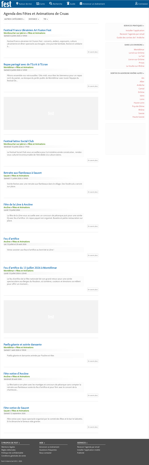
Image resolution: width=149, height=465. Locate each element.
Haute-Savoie (138, 117)
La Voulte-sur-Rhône (135, 66)
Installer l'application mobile (88, 450)
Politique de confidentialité (12, 453)
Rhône (141, 110)
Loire (142, 99)
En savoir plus (93, 52)
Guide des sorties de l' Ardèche (130, 37)
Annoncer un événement (92, 4)
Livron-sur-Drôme (136, 59)
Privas (141, 62)
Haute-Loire (139, 102)
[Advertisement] (51, 113)
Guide (71, 4)
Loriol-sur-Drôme (136, 53)
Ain (142, 78)
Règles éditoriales (8, 450)
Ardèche (140, 85)
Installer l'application (135, 30)
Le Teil (141, 56)
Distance (34, 19)
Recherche (55, 4)
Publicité (80, 453)
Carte (40, 4)
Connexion (141, 4)
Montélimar (139, 49)
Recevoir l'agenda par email (132, 34)
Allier (142, 81)
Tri (46, 19)
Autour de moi (24, 4)
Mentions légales (8, 447)
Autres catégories (14, 19)
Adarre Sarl (10, 461)
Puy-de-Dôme (138, 106)
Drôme (141, 92)
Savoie (141, 113)
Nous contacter (45, 453)
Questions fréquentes (48, 450)
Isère (142, 95)
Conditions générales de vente (13, 456)
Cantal (141, 88)
